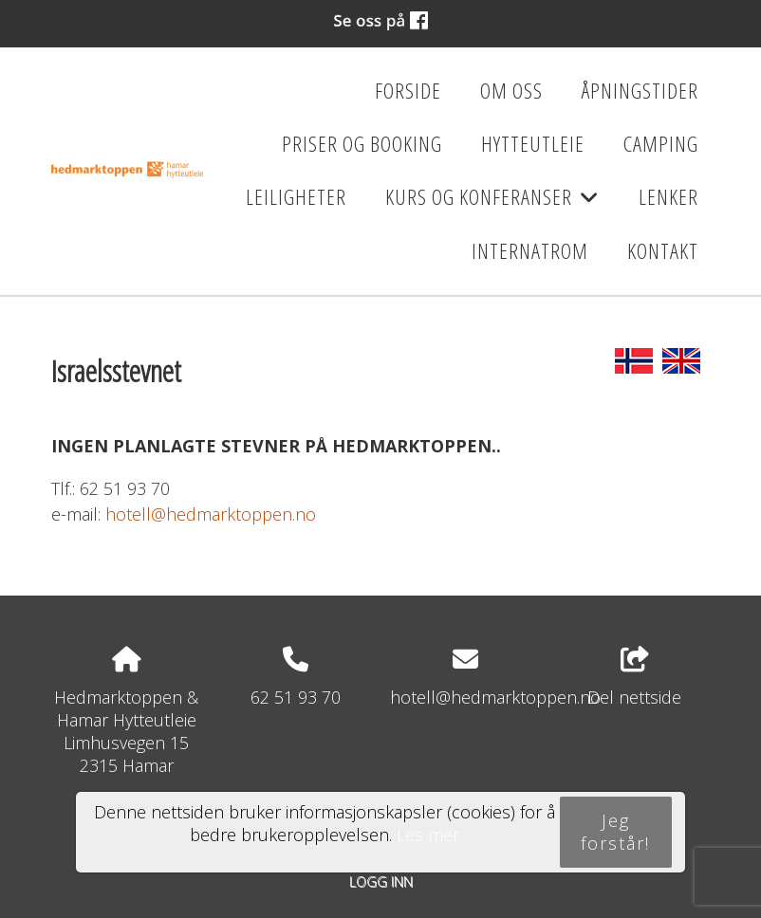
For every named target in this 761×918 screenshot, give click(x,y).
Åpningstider (640, 90)
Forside (408, 90)
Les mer (428, 834)
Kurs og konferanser (492, 203)
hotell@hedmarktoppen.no (210, 514)
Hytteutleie (533, 143)
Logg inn (381, 881)
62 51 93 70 (296, 697)
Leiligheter (296, 196)
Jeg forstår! (615, 831)
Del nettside (634, 677)
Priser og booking (362, 143)
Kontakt (662, 251)
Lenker (668, 196)
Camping (660, 143)
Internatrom (530, 251)
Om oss (511, 90)
